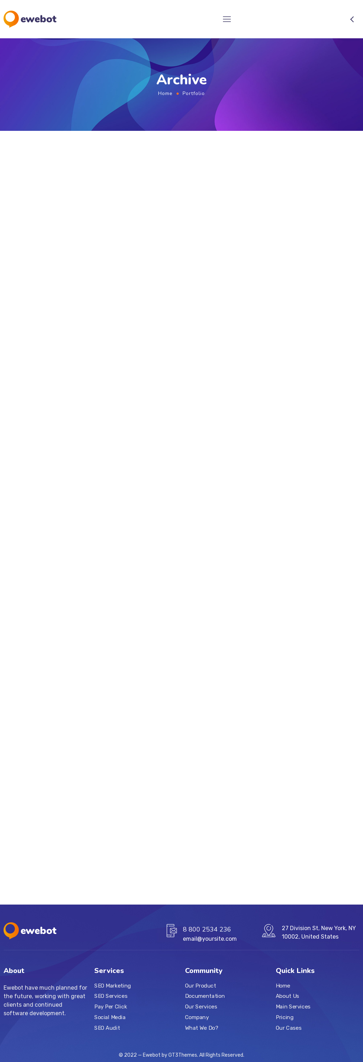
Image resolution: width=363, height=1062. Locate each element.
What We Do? (201, 1027)
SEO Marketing (112, 985)
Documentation (205, 996)
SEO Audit (107, 1027)
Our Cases (288, 1027)
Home (165, 93)
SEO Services (110, 996)
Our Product (200, 985)
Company (197, 1017)
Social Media (109, 1017)
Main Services (293, 1006)
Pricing (285, 1017)
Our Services (201, 1006)
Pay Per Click (110, 1006)
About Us (287, 996)
